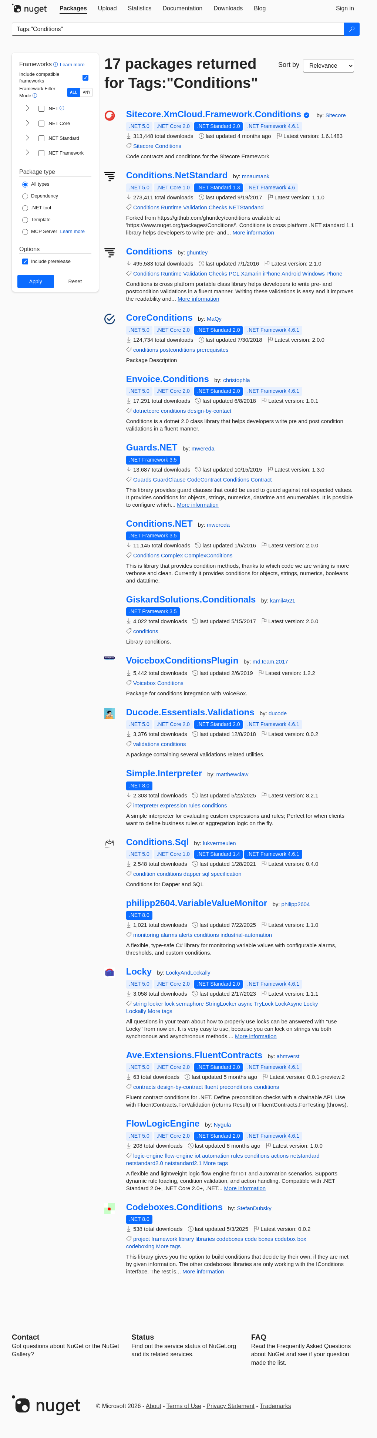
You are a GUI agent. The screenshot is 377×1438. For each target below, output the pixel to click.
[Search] (352, 29)
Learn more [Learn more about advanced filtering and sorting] (72, 64)
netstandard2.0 (144, 1163)
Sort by (288, 64)
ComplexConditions (208, 555)
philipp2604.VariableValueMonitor (196, 903)
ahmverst (288, 1056)
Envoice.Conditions (167, 379)
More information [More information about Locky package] (256, 1036)
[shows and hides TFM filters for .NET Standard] (27, 138)
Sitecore (336, 115)
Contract (261, 479)
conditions (145, 350)
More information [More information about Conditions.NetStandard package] (253, 232)
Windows (313, 273)
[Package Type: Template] (36, 220)
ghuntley (197, 252)
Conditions (168, 146)
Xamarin (251, 273)
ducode (278, 713)
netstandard (304, 1155)
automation (215, 1155)
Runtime (171, 207)
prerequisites (213, 350)
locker (155, 1003)
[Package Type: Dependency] (40, 196)
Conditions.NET (159, 524)
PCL (234, 273)
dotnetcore (146, 411)
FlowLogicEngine (163, 1124)
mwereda (203, 448)
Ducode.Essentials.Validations (190, 712)
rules (194, 805)
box (301, 1239)
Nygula (222, 1124)
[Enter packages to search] (178, 29)
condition (144, 874)
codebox (285, 1239)
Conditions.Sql (157, 842)
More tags (160, 1011)
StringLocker (220, 1003)
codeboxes (229, 1239)
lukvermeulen (219, 843)
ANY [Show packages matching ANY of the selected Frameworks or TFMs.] (87, 92)
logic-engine (148, 1155)
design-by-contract (180, 1087)
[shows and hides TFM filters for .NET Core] (27, 123)
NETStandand (246, 207)
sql (205, 874)
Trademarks (275, 1406)
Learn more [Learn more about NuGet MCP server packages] (72, 231)
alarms (169, 935)
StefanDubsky (254, 1208)
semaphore (190, 1003)
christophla (236, 380)
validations (146, 744)
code (251, 1239)
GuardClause (169, 479)
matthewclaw (232, 774)
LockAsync (288, 1003)
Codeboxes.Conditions (174, 1207)
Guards (142, 479)
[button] (56, 64)
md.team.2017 (270, 661)
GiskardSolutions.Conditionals (191, 599)
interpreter (145, 805)
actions (280, 1155)
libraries (205, 1239)
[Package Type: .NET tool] (36, 208)
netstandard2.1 (183, 1163)
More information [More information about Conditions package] (198, 299)
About (153, 1406)
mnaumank (255, 176)
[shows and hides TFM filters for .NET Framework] (27, 153)
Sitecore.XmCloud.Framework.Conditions (213, 114)
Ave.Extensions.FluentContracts (194, 1055)
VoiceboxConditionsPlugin (182, 660)
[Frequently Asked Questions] (258, 1337)
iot (198, 1155)
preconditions (235, 1087)
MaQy (214, 318)
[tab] (73, 8)
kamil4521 (282, 600)
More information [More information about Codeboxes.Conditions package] (203, 1271)
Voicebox (144, 683)
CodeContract (204, 479)
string (140, 1003)
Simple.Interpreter (164, 773)
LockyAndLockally (188, 972)
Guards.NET (152, 447)
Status (142, 1337)
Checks (218, 207)
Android (291, 273)
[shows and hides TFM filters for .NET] (27, 108)
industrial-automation (246, 935)
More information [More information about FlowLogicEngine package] (245, 1188)
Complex (172, 555)
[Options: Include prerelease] (46, 261)
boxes (265, 1239)
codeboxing (140, 1246)
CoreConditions (159, 318)
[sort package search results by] (328, 65)
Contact (25, 1337)
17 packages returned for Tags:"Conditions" (181, 73)
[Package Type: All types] (35, 184)
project (141, 1239)
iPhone (271, 273)
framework (164, 1239)
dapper (192, 874)
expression (173, 805)
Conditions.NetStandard (177, 175)
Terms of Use (183, 1406)
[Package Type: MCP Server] (39, 232)
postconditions (177, 350)
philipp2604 (296, 904)
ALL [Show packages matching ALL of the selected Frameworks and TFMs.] (73, 92)
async (245, 1003)
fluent (211, 1087)
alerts (185, 935)
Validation (195, 207)
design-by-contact (209, 411)
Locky (139, 972)
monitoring (146, 935)
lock (170, 1003)
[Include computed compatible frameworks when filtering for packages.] (85, 78)
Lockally (136, 1011)
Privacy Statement (230, 1406)
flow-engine (179, 1155)
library (186, 1239)
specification (226, 874)
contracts (144, 1087)
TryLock (264, 1003)
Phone (334, 273)
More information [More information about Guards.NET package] (198, 505)
